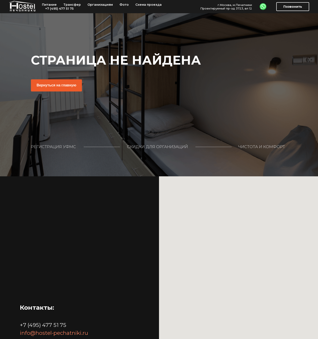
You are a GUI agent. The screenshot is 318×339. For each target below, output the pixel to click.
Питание (49, 5)
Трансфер (72, 5)
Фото (124, 5)
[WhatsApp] (263, 6)
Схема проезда (148, 5)
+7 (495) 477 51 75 (59, 9)
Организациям (100, 5)
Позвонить (292, 7)
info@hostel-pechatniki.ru (54, 333)
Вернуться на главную (56, 85)
